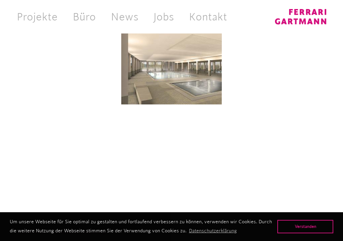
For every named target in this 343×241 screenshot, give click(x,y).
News (124, 16)
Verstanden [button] (305, 226)
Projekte (37, 16)
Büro (84, 16)
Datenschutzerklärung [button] (213, 231)
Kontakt (208, 16)
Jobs (163, 16)
